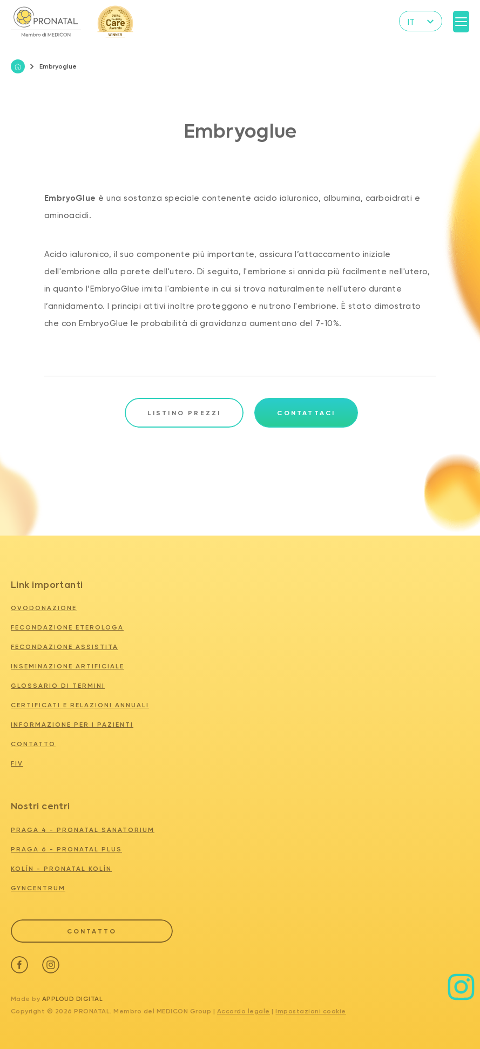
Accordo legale (243, 1011)
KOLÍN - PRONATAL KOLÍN (61, 868)
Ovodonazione (44, 608)
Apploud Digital (72, 999)
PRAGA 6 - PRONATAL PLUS (66, 849)
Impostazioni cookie (310, 1011)
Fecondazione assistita (64, 647)
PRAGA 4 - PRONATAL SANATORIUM (82, 830)
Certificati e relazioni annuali (80, 705)
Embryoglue (53, 66)
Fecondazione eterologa (67, 627)
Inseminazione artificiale (67, 666)
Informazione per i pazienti (72, 724)
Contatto (33, 744)
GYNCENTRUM (38, 888)
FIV (17, 763)
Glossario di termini (58, 685)
